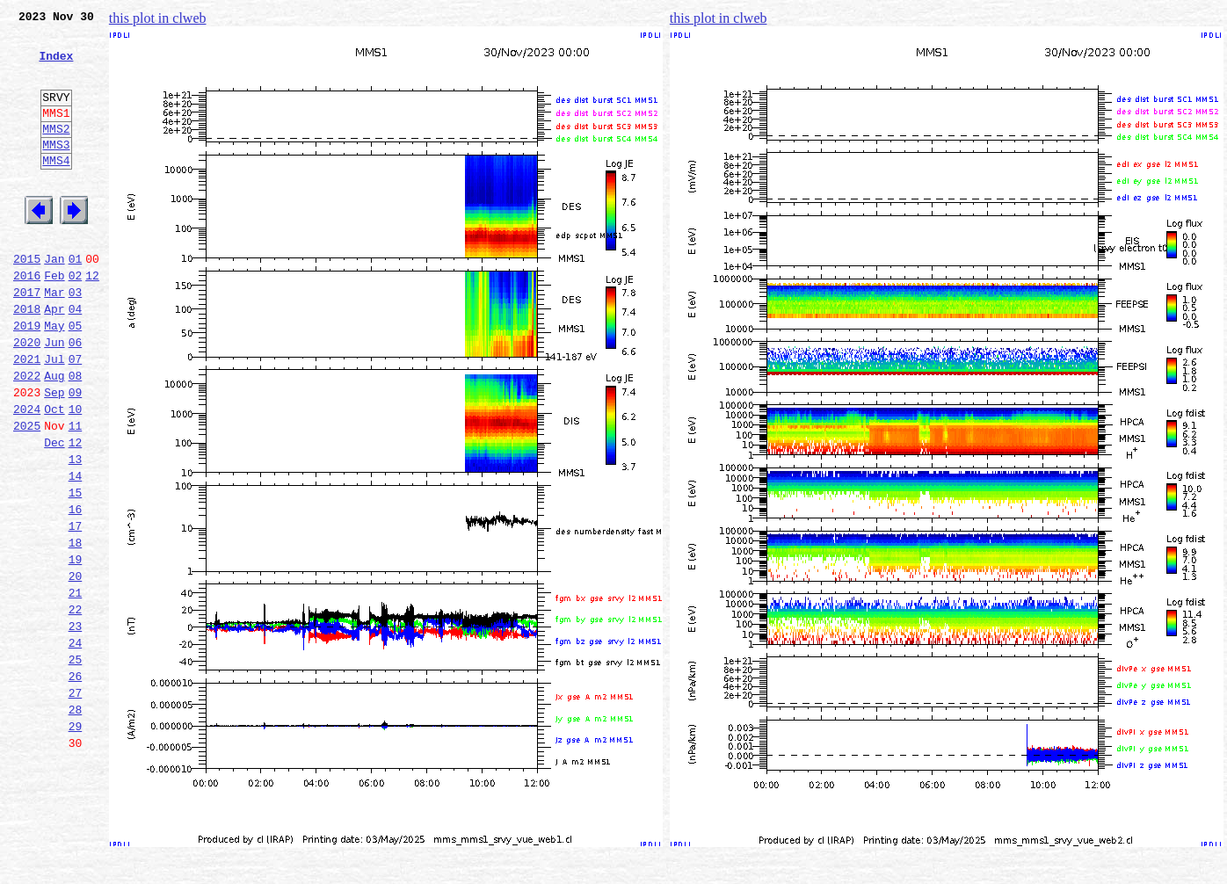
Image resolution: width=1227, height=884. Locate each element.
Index (56, 66)
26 (76, 784)
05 (76, 378)
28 (76, 822)
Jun (54, 397)
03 (76, 339)
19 (76, 648)
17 (76, 610)
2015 (26, 300)
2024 (26, 474)
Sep (54, 455)
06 (76, 397)
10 (76, 474)
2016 (26, 320)
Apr (54, 358)
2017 (26, 339)
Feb (54, 320)
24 (76, 745)
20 (76, 668)
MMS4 (55, 189)
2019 (26, 378)
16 (76, 590)
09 (76, 455)
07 (76, 416)
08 (76, 436)
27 (76, 803)
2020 (26, 397)
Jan (54, 300)
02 (76, 320)
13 (76, 532)
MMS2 (55, 152)
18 (76, 629)
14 (76, 552)
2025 (26, 494)
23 (76, 726)
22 (76, 706)
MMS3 (55, 170)
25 (76, 764)
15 (76, 571)
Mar (54, 339)
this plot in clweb (158, 18)
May (54, 378)
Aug (54, 436)
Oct (54, 474)
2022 (26, 436)
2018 (26, 358)
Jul (54, 416)
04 (76, 358)
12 (92, 320)
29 (76, 842)
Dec (54, 513)
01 (76, 300)
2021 (26, 416)
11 (76, 494)
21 (76, 687)
